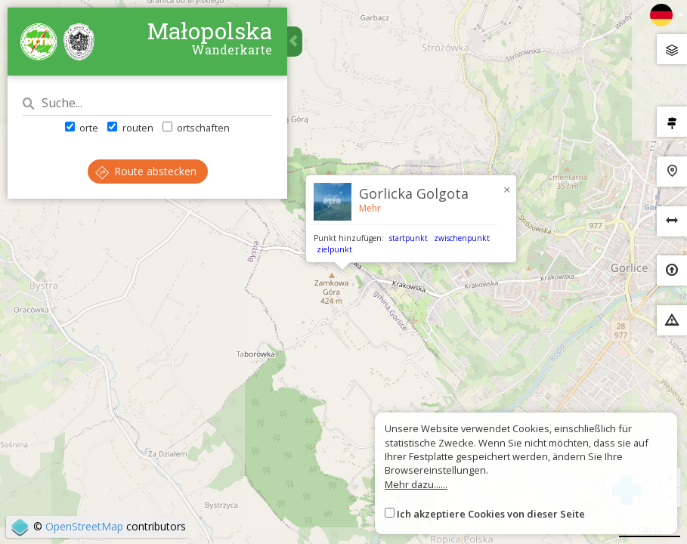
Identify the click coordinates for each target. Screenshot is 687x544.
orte (81, 127)
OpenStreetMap (84, 526)
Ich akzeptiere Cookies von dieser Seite (491, 514)
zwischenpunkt (462, 238)
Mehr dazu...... (416, 484)
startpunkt (408, 238)
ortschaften (196, 127)
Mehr (370, 208)
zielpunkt (334, 249)
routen (130, 127)
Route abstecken (146, 171)
